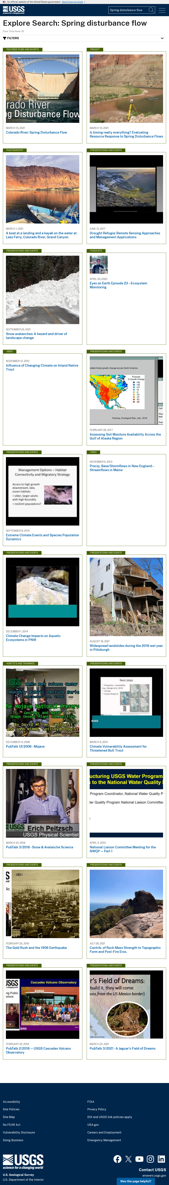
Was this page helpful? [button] (135, 1181)
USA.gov (93, 1124)
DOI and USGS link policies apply (109, 1117)
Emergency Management (104, 1140)
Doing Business (13, 1140)
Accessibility (11, 1101)
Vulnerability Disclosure (19, 1132)
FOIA (90, 1101)
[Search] (151, 10)
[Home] (13, 13)
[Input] (131, 10)
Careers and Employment (104, 1132)
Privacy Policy (96, 1109)
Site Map (9, 1117)
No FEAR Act (11, 1124)
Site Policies (11, 1109)
